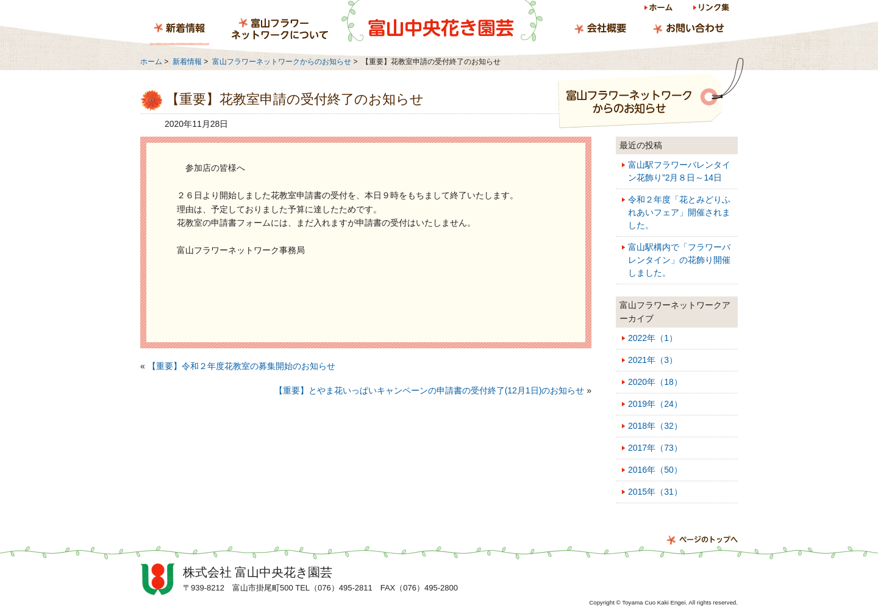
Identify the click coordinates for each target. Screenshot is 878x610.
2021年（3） (652, 360)
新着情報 (179, 30)
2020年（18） (655, 382)
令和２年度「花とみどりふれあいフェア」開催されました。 (679, 212)
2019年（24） (655, 404)
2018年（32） (655, 426)
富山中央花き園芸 (442, 21)
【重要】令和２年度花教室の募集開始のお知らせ (241, 366)
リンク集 (710, 9)
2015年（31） (655, 492)
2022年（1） (652, 338)
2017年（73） (655, 448)
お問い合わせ (688, 30)
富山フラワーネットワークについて (279, 30)
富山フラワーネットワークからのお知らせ (281, 61)
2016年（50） (655, 470)
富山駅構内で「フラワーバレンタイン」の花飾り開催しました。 (679, 260)
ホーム (659, 9)
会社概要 (600, 30)
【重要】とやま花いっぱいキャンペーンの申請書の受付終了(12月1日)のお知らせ (429, 390)
